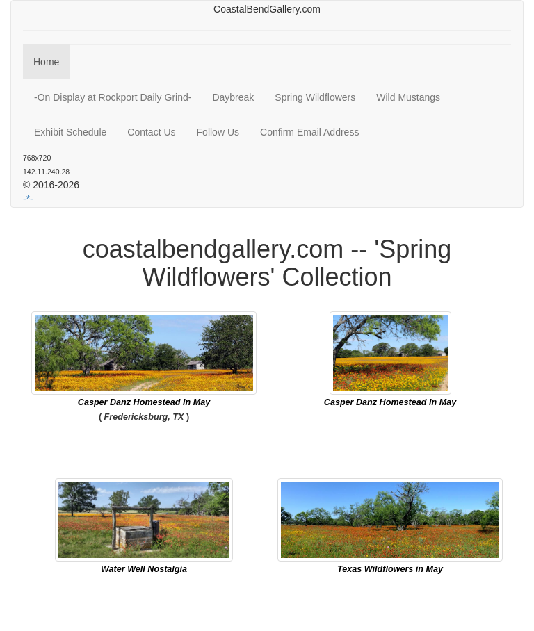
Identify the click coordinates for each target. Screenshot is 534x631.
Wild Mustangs (408, 97)
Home (46, 61)
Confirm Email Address (309, 132)
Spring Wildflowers (315, 97)
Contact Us (151, 132)
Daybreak (233, 97)
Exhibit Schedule (70, 132)
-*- (28, 198)
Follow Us (218, 132)
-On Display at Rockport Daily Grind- (112, 97)
